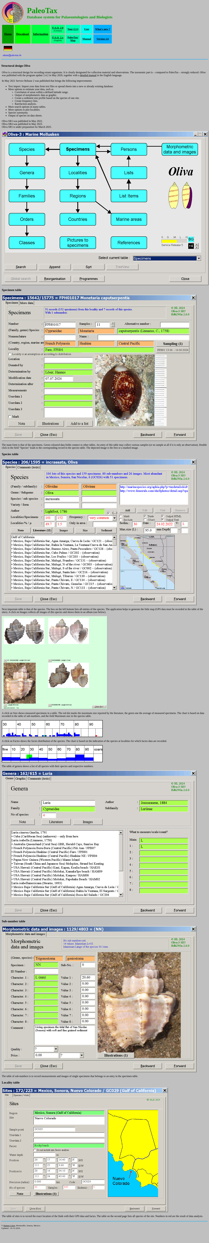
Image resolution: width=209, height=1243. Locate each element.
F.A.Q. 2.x (57, 37)
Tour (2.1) (72, 29)
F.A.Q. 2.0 (57, 27)
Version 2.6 (103, 39)
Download (22, 34)
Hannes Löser (9, 1225)
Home (8, 34)
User (86, 29)
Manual (86, 39)
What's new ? (102, 29)
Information (40, 34)
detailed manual (88, 75)
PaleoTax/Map (73, 39)
